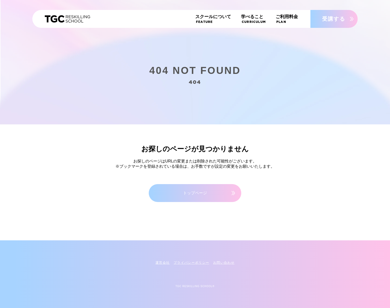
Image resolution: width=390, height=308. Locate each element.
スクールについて (222, 20)
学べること (258, 20)
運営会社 (162, 262)
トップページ (195, 193)
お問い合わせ (224, 262)
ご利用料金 (289, 20)
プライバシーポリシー (191, 262)
